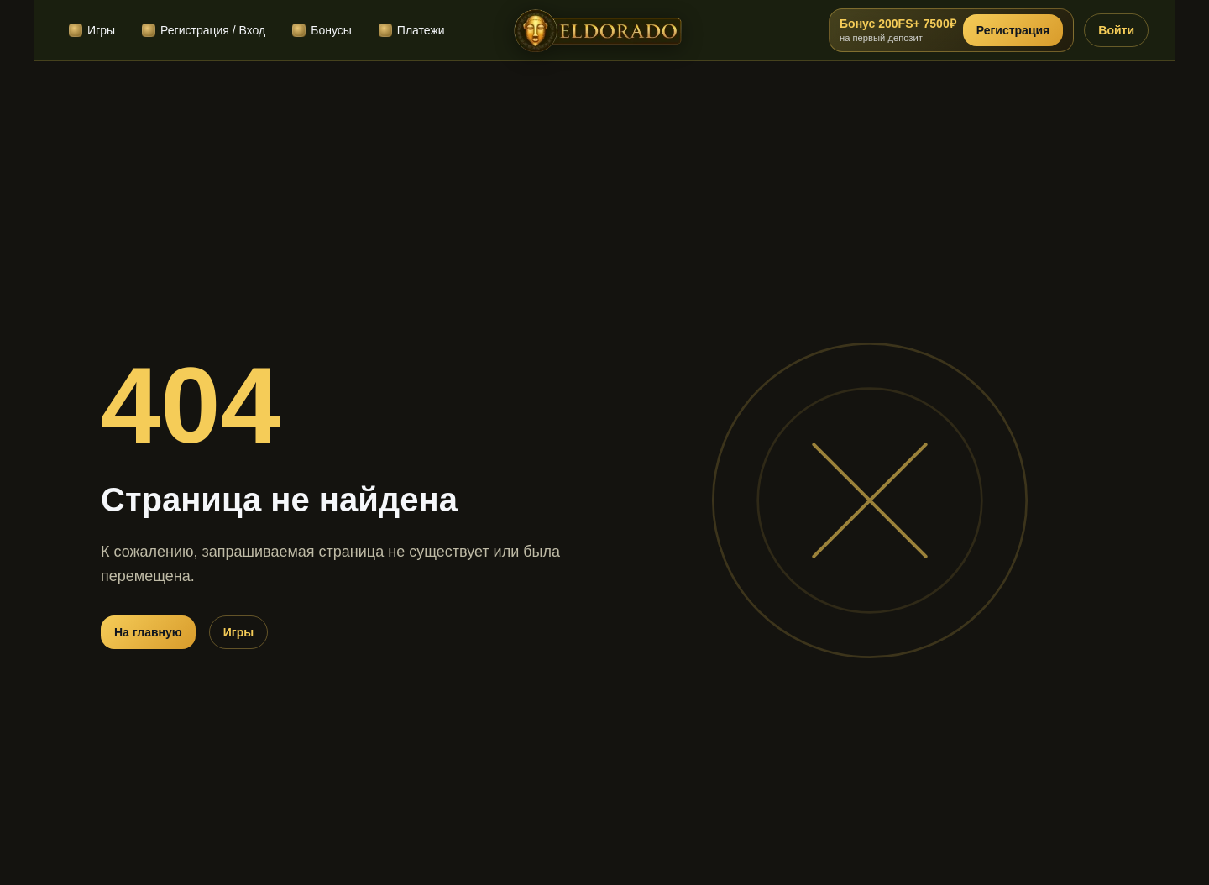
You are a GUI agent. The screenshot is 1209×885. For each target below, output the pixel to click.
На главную (148, 632)
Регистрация (1013, 30)
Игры (238, 632)
